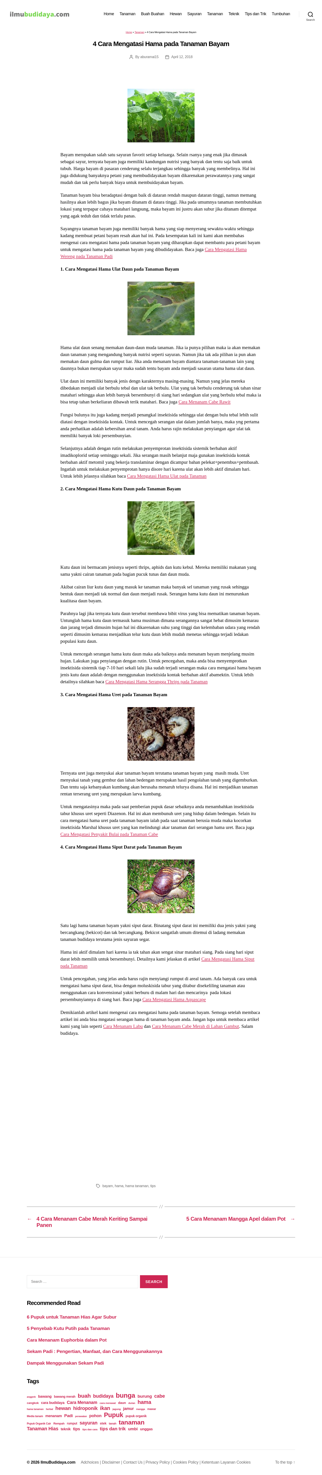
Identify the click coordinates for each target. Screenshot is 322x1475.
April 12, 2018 (182, 57)
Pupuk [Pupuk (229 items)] (113, 1414)
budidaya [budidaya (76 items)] (103, 1396)
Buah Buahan (152, 14)
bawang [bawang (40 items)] (45, 1396)
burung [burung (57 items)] (145, 1396)
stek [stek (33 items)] (103, 1423)
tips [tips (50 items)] (76, 1429)
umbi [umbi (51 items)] (133, 1429)
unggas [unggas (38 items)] (146, 1429)
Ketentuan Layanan (218, 1462)
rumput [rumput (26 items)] (72, 1423)
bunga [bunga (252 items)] (125, 1395)
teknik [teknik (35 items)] (66, 1429)
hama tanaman (136, 1186)
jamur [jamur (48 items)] (128, 1408)
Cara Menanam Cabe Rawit (204, 402)
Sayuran (194, 14)
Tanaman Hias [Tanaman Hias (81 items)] (42, 1428)
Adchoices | (91, 1462)
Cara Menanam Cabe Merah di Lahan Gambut (195, 1026)
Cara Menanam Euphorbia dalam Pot (67, 1339)
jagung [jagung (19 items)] (116, 1409)
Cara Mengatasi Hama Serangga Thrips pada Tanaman (156, 681)
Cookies (244, 1462)
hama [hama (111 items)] (144, 1402)
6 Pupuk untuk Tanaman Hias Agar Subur (72, 1316)
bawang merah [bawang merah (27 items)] (64, 1396)
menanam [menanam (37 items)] (53, 1416)
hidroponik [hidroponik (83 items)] (85, 1408)
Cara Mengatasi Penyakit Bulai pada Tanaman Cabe (109, 834)
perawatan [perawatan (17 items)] (81, 1416)
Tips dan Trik (255, 14)
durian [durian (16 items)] (131, 1403)
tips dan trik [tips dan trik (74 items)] (113, 1428)
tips (153, 1186)
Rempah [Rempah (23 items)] (59, 1423)
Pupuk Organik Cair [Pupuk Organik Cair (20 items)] (39, 1423)
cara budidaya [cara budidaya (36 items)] (53, 1403)
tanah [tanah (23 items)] (112, 1423)
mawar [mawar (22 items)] (151, 1409)
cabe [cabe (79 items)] (159, 1396)
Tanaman (128, 14)
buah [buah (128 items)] (84, 1396)
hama (119, 1186)
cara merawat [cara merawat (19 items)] (108, 1402)
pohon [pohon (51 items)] (95, 1415)
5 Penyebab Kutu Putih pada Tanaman (68, 1328)
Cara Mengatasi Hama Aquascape (174, 999)
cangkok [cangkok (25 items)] (33, 1403)
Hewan (176, 14)
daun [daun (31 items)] (122, 1403)
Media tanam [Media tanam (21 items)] (35, 1416)
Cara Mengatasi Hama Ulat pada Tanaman (167, 476)
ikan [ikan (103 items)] (105, 1408)
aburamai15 (149, 57)
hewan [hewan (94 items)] (63, 1408)
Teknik (234, 14)
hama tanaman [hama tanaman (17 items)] (35, 1409)
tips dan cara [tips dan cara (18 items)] (90, 1429)
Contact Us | (134, 1462)
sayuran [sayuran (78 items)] (88, 1423)
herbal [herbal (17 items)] (49, 1409)
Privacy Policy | (159, 1462)
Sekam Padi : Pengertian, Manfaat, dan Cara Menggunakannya (94, 1351)
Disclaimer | (112, 1462)
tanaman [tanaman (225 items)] (131, 1422)
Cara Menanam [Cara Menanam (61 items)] (82, 1402)
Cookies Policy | (187, 1462)
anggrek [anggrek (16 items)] (31, 1396)
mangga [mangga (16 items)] (140, 1409)
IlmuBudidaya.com (57, 1462)
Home (109, 14)
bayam (107, 1186)
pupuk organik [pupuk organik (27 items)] (136, 1416)
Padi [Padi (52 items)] (68, 1415)
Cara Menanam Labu (123, 1026)
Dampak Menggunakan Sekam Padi (65, 1362)
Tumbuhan (281, 14)
